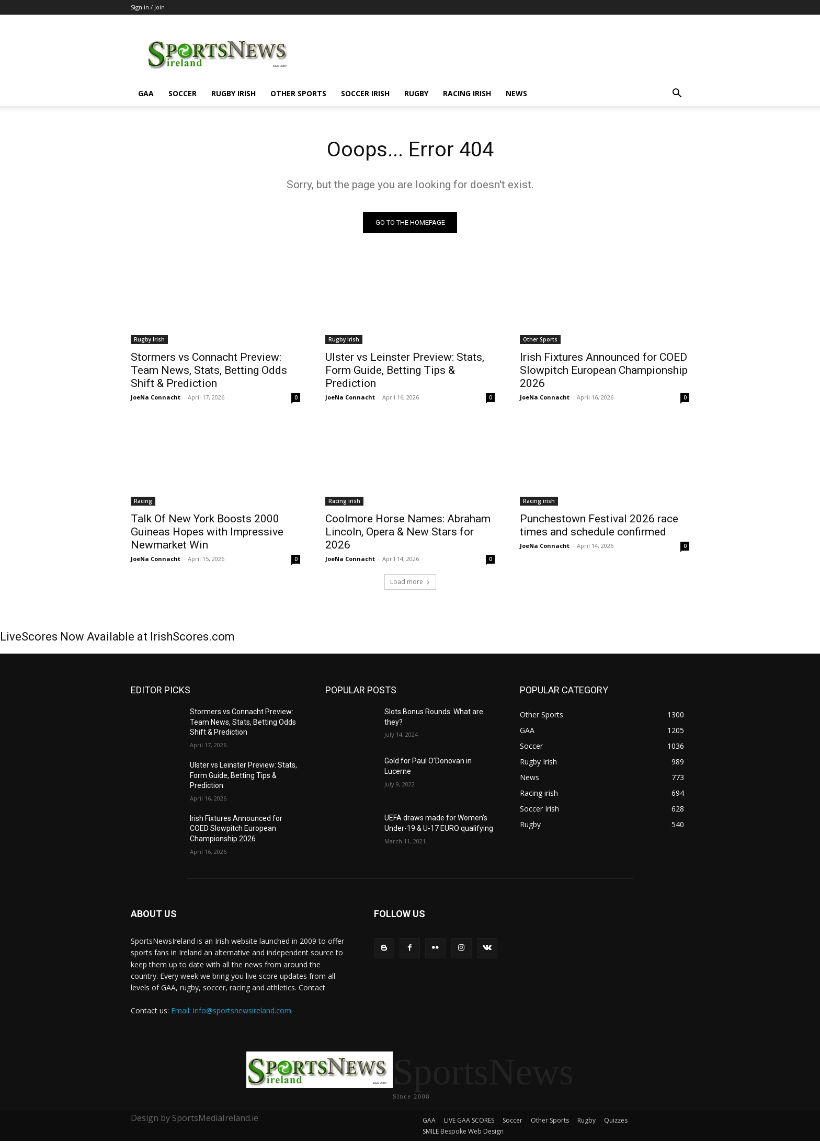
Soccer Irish (365, 93)
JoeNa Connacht (155, 398)
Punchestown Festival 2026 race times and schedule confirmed (599, 526)
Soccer (182, 93)
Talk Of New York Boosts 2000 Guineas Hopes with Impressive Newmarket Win (207, 532)
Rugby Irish (233, 93)
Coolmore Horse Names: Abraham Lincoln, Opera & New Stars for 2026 (408, 532)
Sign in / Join (148, 7)
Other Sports (298, 93)
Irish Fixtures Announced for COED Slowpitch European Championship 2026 (604, 370)
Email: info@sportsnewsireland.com (231, 1010)
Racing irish (467, 93)
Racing (143, 501)
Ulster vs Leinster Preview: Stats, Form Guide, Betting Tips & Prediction (404, 370)
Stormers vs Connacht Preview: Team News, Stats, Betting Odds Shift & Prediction (209, 370)
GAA (146, 93)
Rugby (416, 93)
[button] (676, 94)
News (516, 93)
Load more (410, 582)
